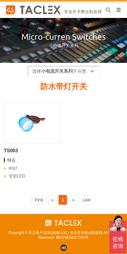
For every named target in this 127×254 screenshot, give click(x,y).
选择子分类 (64, 71)
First (39, 199)
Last (86, 199)
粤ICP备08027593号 (72, 237)
